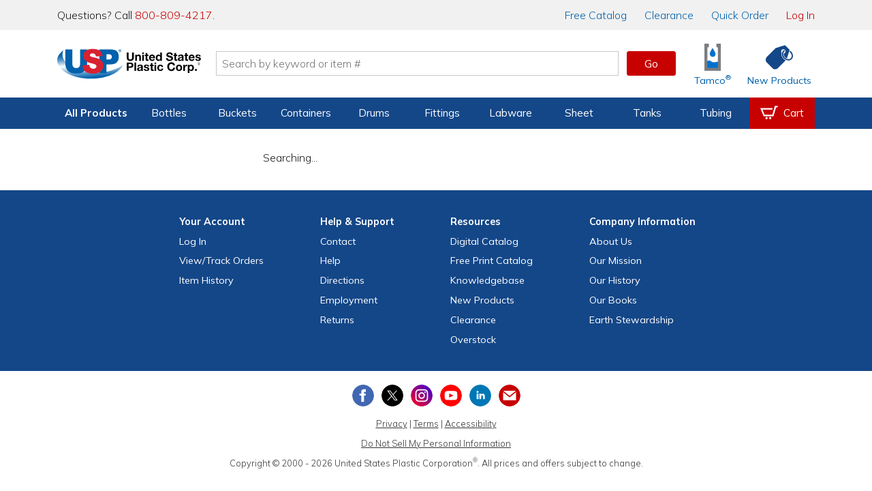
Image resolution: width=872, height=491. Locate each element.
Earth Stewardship (631, 320)
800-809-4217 (174, 15)
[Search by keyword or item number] (426, 63)
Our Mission (615, 260)
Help (330, 260)
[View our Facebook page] (363, 395)
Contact (338, 241)
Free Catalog (491, 260)
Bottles (169, 112)
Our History (614, 280)
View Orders (221, 260)
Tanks (647, 112)
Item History (206, 280)
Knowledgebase (487, 280)
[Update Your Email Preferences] (509, 395)
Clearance (669, 15)
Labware (510, 112)
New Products (482, 300)
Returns (337, 320)
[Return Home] (137, 66)
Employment (348, 300)
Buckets (237, 112)
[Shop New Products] (774, 64)
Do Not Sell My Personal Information (436, 443)
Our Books (613, 300)
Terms (426, 423)
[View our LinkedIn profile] (480, 395)
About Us (610, 241)
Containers (306, 112)
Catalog (596, 15)
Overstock (473, 339)
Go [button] (651, 63)
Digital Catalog (484, 241)
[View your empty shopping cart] (782, 113)
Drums (374, 112)
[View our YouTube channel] (451, 395)
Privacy (391, 423)
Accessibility (471, 423)
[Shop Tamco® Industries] (712, 64)
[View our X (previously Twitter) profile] (392, 395)
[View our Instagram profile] (421, 395)
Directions (342, 280)
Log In (800, 15)
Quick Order (739, 15)
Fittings (442, 112)
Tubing (716, 112)
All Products (96, 112)
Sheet (579, 112)
